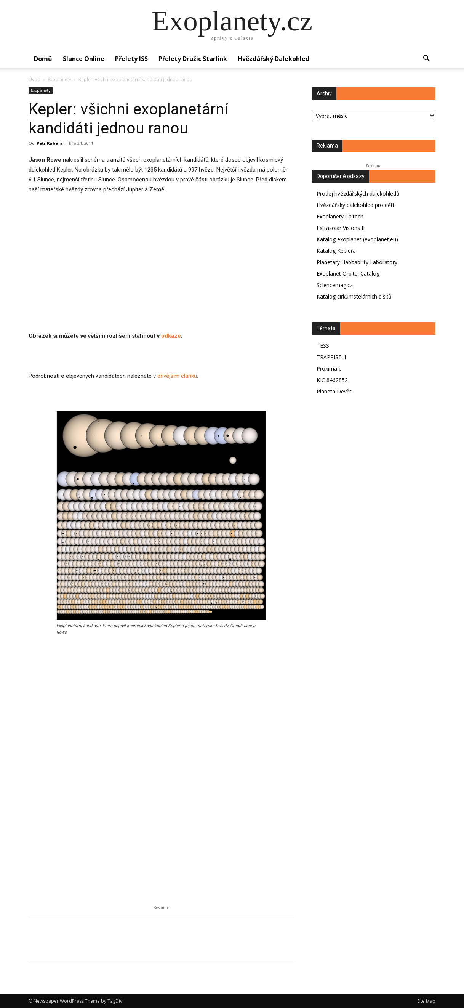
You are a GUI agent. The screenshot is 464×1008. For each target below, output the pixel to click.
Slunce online (83, 59)
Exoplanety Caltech (340, 216)
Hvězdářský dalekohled (273, 59)
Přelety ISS (131, 59)
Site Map (426, 1001)
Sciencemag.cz (335, 285)
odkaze (171, 335)
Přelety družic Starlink (192, 59)
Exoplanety (59, 79)
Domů (43, 59)
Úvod (34, 79)
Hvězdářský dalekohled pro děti (355, 205)
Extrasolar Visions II (341, 227)
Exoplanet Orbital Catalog (348, 273)
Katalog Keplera (336, 250)
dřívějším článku (177, 375)
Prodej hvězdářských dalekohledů (358, 193)
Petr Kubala (50, 143)
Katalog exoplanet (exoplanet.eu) (357, 239)
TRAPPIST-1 (332, 357)
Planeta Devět (334, 391)
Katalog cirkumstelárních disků (354, 296)
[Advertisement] (161, 277)
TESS (323, 345)
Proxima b (329, 368)
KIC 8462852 (332, 380)
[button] (426, 59)
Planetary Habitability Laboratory (357, 262)
